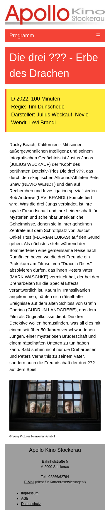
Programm (21, 36)
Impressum (29, 493)
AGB (24, 498)
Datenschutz (31, 504)
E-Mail (29, 482)
